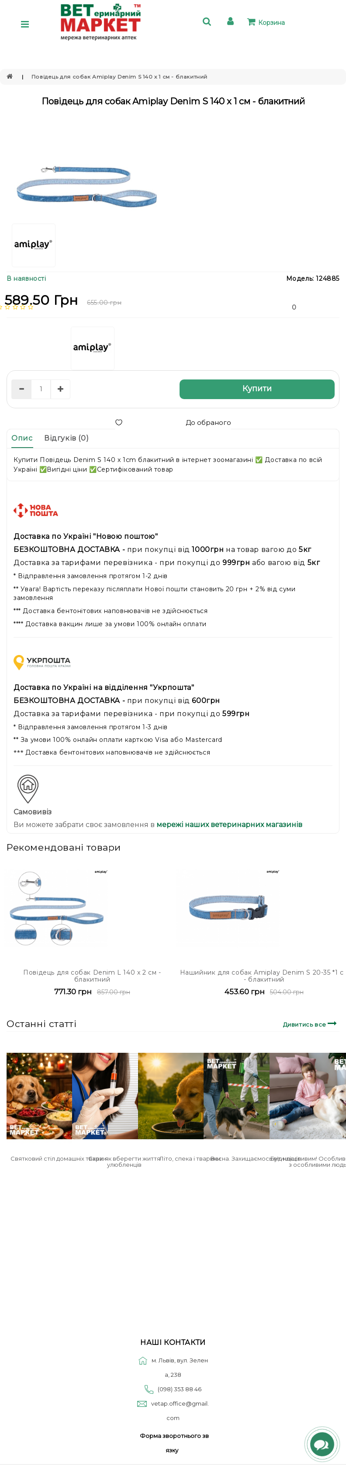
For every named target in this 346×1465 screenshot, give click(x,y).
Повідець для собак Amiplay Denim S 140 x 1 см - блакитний (119, 76)
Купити (257, 388)
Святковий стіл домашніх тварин (58, 1158)
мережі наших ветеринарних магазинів (228, 824)
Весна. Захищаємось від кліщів (256, 1158)
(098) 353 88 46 (179, 1389)
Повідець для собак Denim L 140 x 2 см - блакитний (92, 976)
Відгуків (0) (66, 438)
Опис (21, 438)
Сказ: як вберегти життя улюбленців (124, 1161)
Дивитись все (311, 1023)
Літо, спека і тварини (190, 1158)
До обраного (173, 422)
